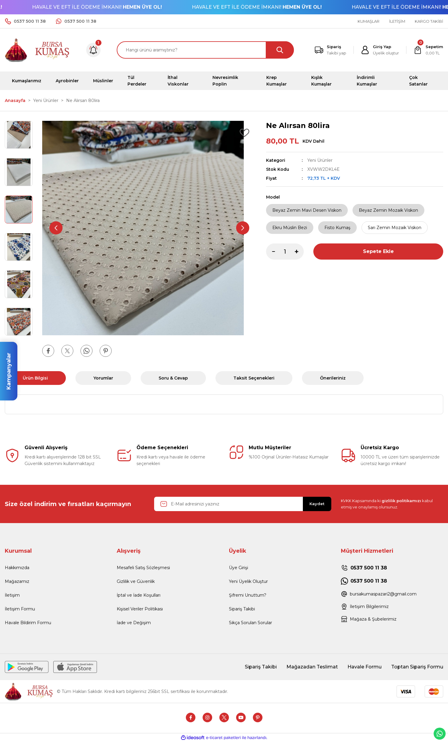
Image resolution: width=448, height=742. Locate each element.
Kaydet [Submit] (316, 503)
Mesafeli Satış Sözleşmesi (143, 567)
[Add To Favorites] (244, 133)
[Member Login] (380, 50)
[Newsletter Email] (242, 504)
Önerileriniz (333, 378)
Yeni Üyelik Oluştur (248, 581)
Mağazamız (17, 581)
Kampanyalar (8, 371)
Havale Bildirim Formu (28, 622)
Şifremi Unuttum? (247, 595)
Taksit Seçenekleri (253, 378)
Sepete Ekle (378, 251)
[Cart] (428, 50)
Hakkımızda (17, 567)
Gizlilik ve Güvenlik (136, 581)
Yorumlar (103, 378)
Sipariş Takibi (242, 609)
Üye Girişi (238, 567)
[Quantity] (285, 251)
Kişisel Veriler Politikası (140, 609)
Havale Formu (364, 667)
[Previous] (56, 227)
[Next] (242, 227)
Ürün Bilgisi (35, 378)
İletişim (12, 595)
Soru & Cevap (173, 378)
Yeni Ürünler (319, 160)
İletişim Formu (20, 609)
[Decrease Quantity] (270, 251)
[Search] (205, 50)
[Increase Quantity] (299, 251)
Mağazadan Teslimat (312, 667)
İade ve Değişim (134, 622)
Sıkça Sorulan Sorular (250, 622)
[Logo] (37, 49)
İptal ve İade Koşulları (138, 595)
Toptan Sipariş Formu (417, 667)
